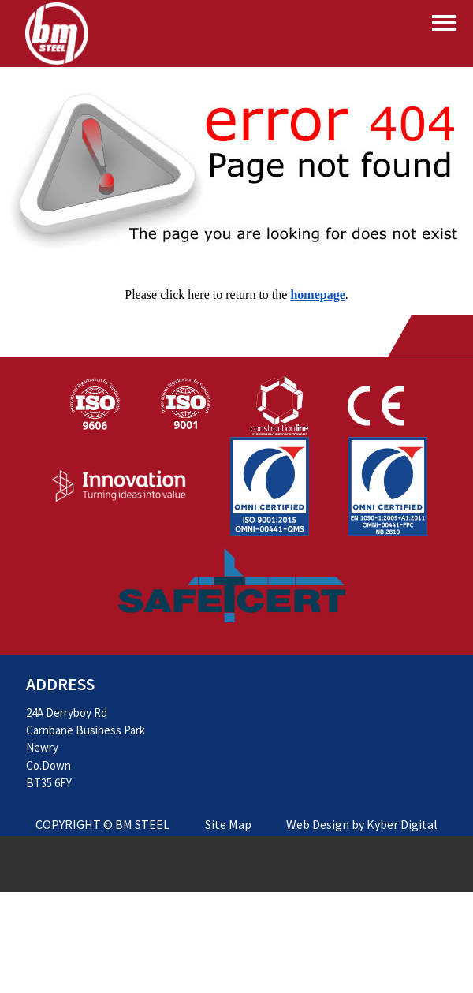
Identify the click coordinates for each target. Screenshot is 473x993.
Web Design (317, 824)
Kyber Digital (402, 824)
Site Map (228, 824)
